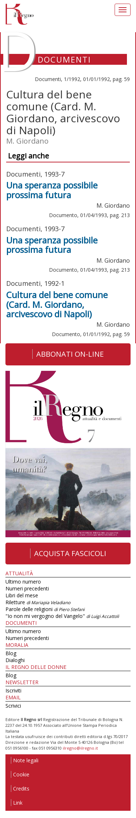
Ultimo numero (23, 581)
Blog (10, 653)
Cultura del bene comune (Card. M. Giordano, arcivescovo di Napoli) (57, 304)
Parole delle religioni (45, 609)
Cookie (20, 774)
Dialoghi (15, 660)
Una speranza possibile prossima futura (52, 189)
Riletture (37, 602)
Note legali (24, 760)
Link (16, 802)
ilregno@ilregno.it (80, 748)
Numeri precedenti (27, 588)
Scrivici (13, 705)
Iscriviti (13, 690)
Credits (20, 788)
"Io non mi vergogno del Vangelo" (62, 616)
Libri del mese (21, 595)
